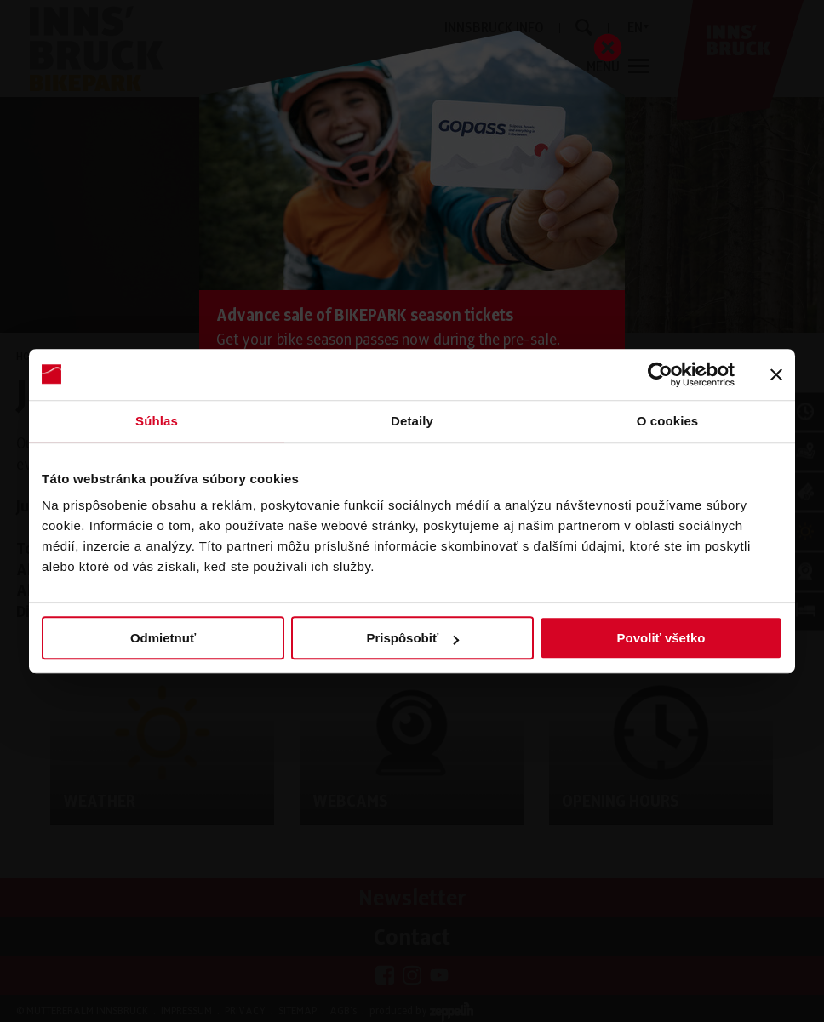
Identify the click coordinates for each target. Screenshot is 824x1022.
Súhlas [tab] (156, 421)
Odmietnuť (163, 638)
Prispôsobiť (412, 638)
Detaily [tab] (412, 421)
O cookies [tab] (668, 421)
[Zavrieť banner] (776, 374)
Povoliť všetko (661, 638)
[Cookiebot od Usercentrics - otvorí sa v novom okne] (660, 374)
